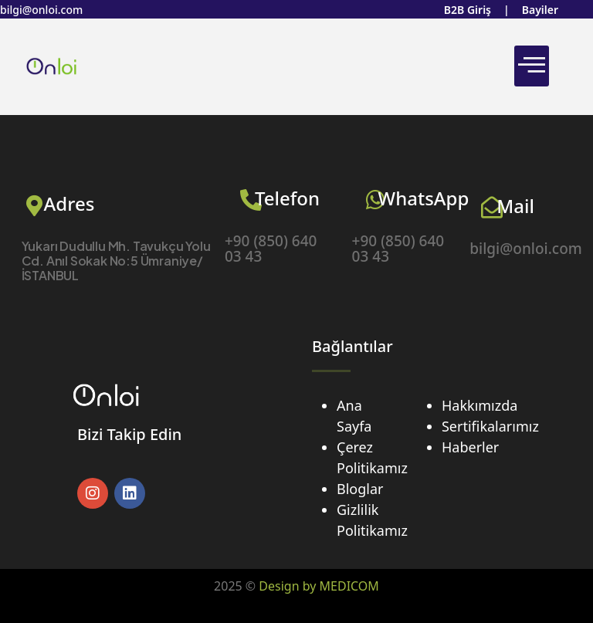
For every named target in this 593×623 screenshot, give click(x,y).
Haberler (470, 447)
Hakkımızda (479, 405)
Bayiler (540, 9)
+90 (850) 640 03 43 (271, 248)
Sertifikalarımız (490, 426)
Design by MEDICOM (319, 585)
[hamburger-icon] (531, 66)
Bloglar (360, 488)
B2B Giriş (467, 9)
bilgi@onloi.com (41, 9)
